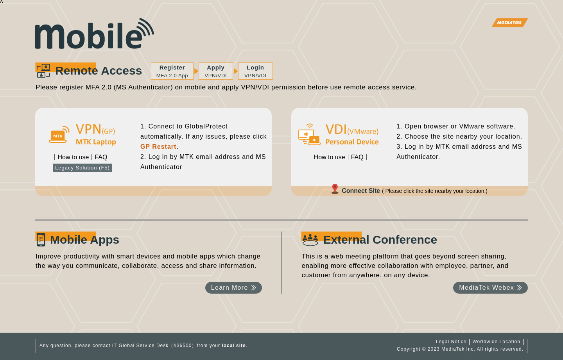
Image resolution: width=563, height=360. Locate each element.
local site (234, 345)
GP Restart (158, 146)
